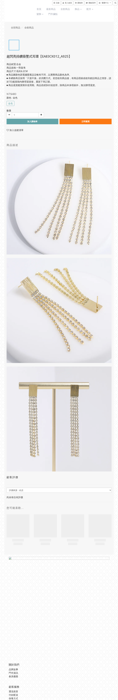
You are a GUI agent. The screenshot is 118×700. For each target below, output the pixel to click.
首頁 (39, 9)
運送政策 (13, 691)
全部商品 (15, 27)
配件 (89, 9)
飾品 (78, 9)
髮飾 (40, 14)
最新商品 (51, 9)
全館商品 (65, 9)
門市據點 (53, 14)
